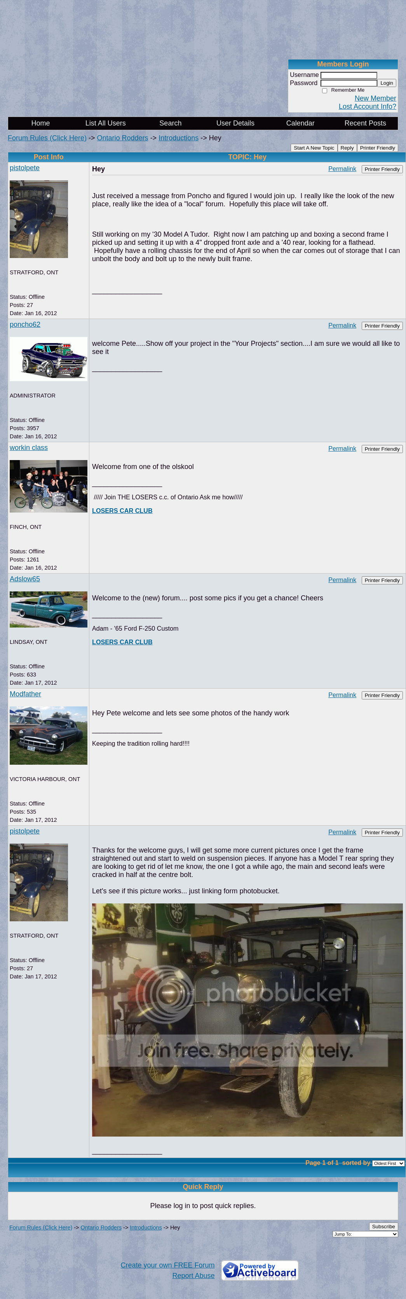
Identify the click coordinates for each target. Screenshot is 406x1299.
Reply (347, 148)
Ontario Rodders (122, 138)
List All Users (105, 123)
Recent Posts (365, 123)
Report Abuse (193, 1276)
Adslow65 (25, 579)
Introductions (179, 138)
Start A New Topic (314, 148)
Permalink (342, 168)
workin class (29, 448)
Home (40, 123)
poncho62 (25, 324)
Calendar (300, 123)
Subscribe (383, 1226)
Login (386, 83)
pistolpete (25, 168)
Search (170, 123)
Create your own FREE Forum (167, 1265)
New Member (375, 98)
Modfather (25, 694)
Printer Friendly (377, 148)
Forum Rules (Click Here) (47, 138)
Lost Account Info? (367, 106)
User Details (235, 123)
